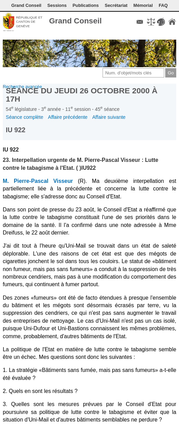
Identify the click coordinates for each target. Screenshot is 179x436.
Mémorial (143, 5)
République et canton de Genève (29, 21)
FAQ (163, 5)
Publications (86, 5)
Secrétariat (116, 5)
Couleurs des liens (161, 22)
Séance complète (24, 117)
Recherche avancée (22, 86)
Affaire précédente (67, 117)
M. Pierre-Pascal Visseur (38, 181)
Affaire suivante (109, 117)
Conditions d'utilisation (151, 22)
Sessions (56, 5)
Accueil (172, 22)
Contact (140, 22)
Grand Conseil (26, 5)
